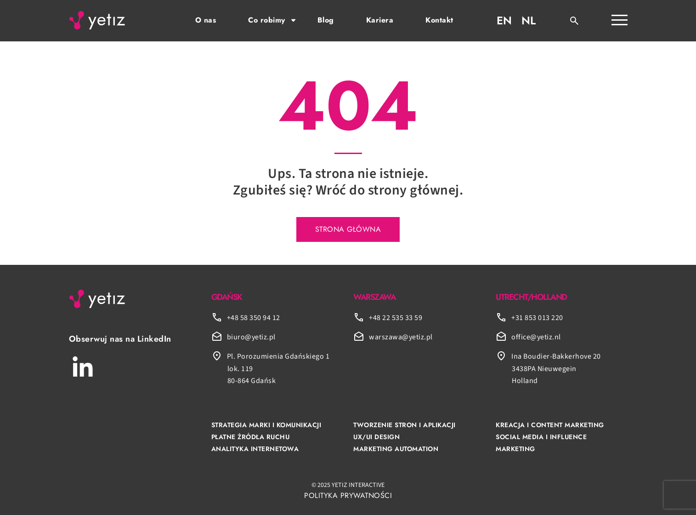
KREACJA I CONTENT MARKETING (550, 424)
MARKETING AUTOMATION (395, 448)
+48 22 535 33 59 (395, 318)
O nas (205, 20)
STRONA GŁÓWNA (348, 229)
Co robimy (266, 20)
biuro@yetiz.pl (251, 337)
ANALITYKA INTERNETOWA (255, 448)
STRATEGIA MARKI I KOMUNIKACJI (266, 424)
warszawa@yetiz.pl (401, 337)
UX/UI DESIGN (376, 436)
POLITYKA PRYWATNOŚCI (348, 495)
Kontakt (439, 20)
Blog (325, 20)
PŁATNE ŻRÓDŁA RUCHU (250, 436)
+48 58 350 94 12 (253, 318)
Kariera (380, 20)
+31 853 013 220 (537, 318)
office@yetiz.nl (536, 337)
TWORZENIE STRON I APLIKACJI (404, 424)
